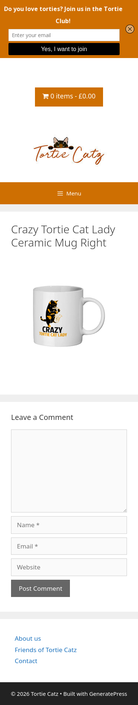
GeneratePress (108, 693)
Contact (26, 661)
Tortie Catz (68, 120)
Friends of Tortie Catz (46, 649)
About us (28, 638)
